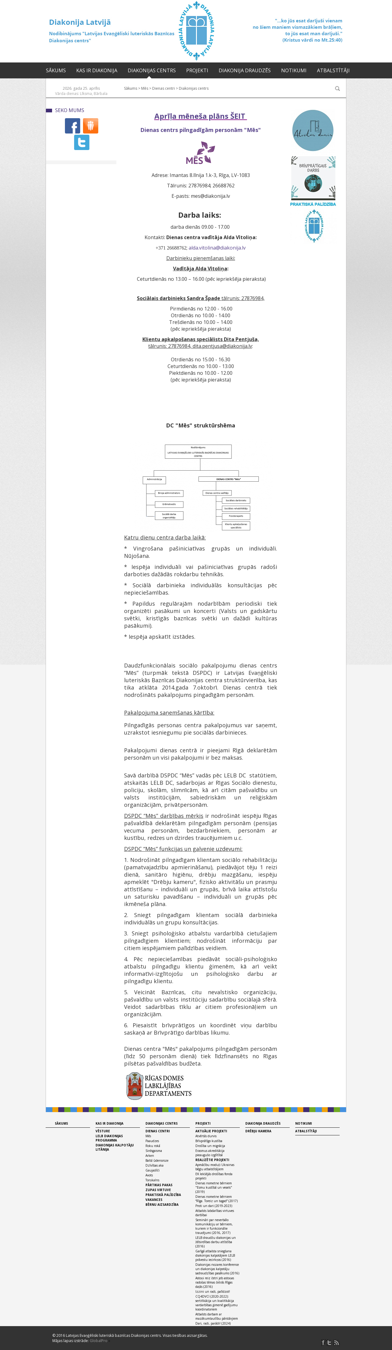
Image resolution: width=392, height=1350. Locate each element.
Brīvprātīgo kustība (208, 1141)
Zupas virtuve (158, 1190)
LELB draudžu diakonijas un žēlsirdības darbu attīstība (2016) (215, 1241)
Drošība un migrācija (210, 1146)
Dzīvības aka (154, 1165)
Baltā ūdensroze (156, 1160)
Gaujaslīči (152, 1170)
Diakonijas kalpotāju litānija (115, 1147)
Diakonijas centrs (152, 70)
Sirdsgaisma (153, 1151)
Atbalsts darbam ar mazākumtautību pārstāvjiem (216, 1316)
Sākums (56, 70)
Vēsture (103, 1131)
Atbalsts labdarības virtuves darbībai (214, 1213)
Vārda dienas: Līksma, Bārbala (81, 93)
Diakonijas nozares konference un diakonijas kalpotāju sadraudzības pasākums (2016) (217, 1268)
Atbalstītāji (333, 70)
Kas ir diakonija (96, 70)
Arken (149, 1155)
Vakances (153, 1200)
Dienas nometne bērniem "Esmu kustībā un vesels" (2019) (213, 1187)
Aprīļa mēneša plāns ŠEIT (200, 116)
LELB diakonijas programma (109, 1138)
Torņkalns (152, 1180)
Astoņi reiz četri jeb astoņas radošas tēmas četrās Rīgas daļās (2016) (214, 1282)
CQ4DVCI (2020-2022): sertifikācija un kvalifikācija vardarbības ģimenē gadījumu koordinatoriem (216, 1302)
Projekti (197, 70)
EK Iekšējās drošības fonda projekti (213, 1176)
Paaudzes (152, 1141)
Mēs (144, 88)
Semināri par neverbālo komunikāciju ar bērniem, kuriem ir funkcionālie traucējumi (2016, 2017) (214, 1226)
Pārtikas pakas (158, 1185)
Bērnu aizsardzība (162, 1204)
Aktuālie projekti (211, 1131)
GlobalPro (98, 1340)
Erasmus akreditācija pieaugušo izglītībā (209, 1153)
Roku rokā (152, 1146)
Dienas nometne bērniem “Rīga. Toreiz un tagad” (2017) (216, 1198)
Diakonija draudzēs (245, 70)
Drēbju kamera (258, 1131)
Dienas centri (163, 88)
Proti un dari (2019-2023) (213, 1206)
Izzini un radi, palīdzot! (212, 1291)
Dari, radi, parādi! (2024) (213, 1323)
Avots (149, 1175)
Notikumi (294, 70)
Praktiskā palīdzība (163, 1195)
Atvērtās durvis (206, 1136)
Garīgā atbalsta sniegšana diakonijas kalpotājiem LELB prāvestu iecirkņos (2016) (215, 1255)
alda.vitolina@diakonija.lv (217, 247)
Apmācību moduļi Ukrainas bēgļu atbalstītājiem (214, 1167)
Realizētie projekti (212, 1160)
